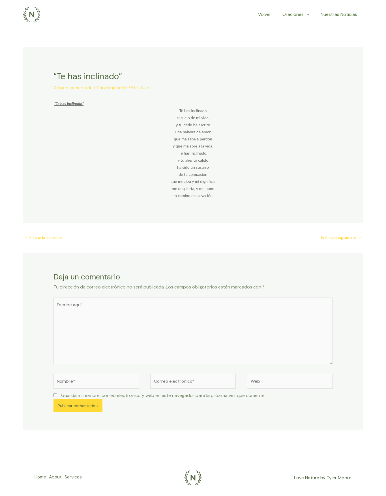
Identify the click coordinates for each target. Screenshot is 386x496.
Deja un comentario (73, 88)
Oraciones (299, 14)
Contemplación (114, 88)
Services (76, 480)
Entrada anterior (44, 237)
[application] (310, 14)
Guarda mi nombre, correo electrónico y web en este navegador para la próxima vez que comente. (163, 398)
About (57, 480)
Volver (270, 14)
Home (40, 480)
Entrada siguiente (341, 237)
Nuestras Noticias (340, 14)
